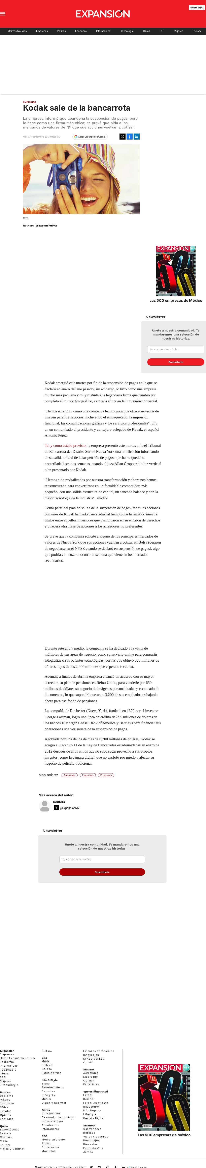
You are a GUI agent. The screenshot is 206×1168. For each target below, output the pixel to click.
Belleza (5, 1145)
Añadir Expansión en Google (91, 137)
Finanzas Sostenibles (98, 1051)
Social (46, 1143)
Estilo (46, 1083)
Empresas (42, 31)
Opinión (5, 1115)
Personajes (91, 1140)
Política (61, 31)
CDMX (4, 1107)
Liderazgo (90, 1076)
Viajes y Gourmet (12, 1148)
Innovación (91, 1054)
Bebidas (89, 1132)
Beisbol (88, 1099)
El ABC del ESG (94, 1058)
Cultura (47, 1051)
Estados (6, 1111)
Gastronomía (92, 1128)
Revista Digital (197, 7)
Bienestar (90, 1144)
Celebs (47, 1068)
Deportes (48, 1091)
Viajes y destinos (95, 1136)
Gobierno (6, 1095)
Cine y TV (49, 1095)
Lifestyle (89, 1114)
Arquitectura (50, 1125)
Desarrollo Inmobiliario (58, 1117)
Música (47, 1099)
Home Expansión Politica (18, 1058)
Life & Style (50, 1080)
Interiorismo (50, 1128)
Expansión (7, 1050)
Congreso (7, 1103)
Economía (81, 31)
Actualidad (91, 1072)
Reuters (59, 802)
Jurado (88, 1152)
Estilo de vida (52, 1072)
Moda (4, 1140)
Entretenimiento (53, 1087)
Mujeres (178, 31)
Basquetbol (91, 1106)
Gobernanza (50, 1147)
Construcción (51, 1113)
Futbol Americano (95, 1102)
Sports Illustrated (95, 1091)
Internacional (103, 31)
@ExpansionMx (46, 225)
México (5, 1099)
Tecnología (127, 31)
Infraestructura (52, 1121)
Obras (146, 31)
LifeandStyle (9, 1084)
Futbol (87, 1095)
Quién (4, 1126)
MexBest (89, 1125)
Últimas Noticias (17, 31)
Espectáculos (10, 1129)
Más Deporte (92, 1110)
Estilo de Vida (93, 1148)
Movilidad (49, 1151)
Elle (44, 1057)
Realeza (6, 1133)
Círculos (6, 1137)
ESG (162, 31)
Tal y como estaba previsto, (66, 445)
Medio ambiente (53, 1139)
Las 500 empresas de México (175, 300)
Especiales (91, 1084)
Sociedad (7, 1118)
